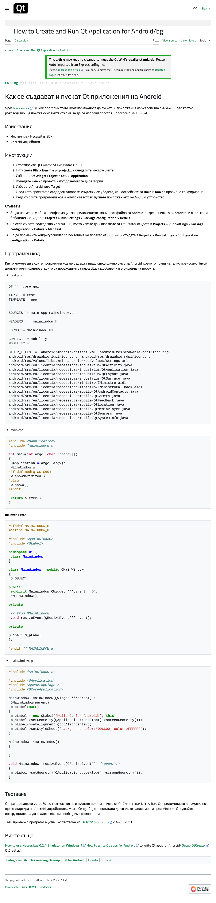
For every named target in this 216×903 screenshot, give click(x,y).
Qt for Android (74, 860)
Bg (16, 82)
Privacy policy (12, 887)
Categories (14, 860)
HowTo (93, 860)
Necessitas (21, 108)
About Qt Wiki (29, 887)
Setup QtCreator (194, 845)
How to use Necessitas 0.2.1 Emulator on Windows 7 (43, 845)
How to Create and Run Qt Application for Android (38, 50)
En (7, 82)
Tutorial (106, 860)
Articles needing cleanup (42, 860)
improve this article (69, 70)
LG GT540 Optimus (95, 822)
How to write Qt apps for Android (111, 845)
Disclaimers (46, 887)
